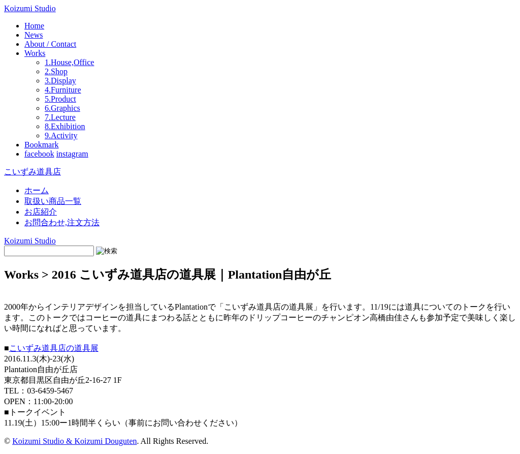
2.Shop (56, 71)
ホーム (36, 190)
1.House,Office (69, 62)
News (33, 35)
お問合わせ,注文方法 (62, 222)
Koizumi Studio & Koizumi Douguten (74, 441)
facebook (39, 153)
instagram (72, 153)
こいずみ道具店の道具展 (54, 348)
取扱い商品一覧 (52, 201)
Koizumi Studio (30, 8)
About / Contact (50, 44)
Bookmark (41, 144)
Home (34, 25)
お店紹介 (40, 211)
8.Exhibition (65, 126)
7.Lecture (60, 117)
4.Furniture (63, 89)
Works (34, 53)
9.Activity (61, 135)
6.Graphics (62, 108)
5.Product (60, 99)
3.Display (60, 80)
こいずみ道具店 (32, 171)
